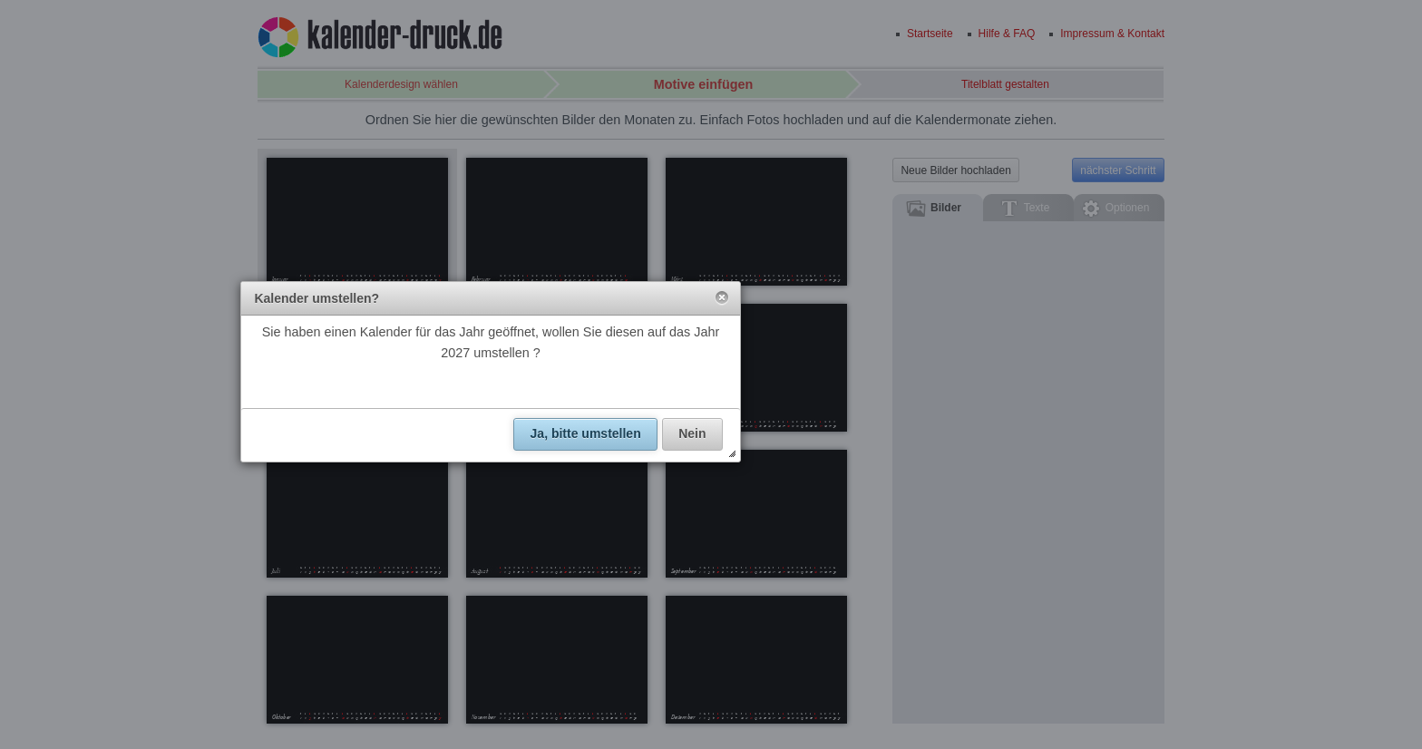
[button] (722, 298)
